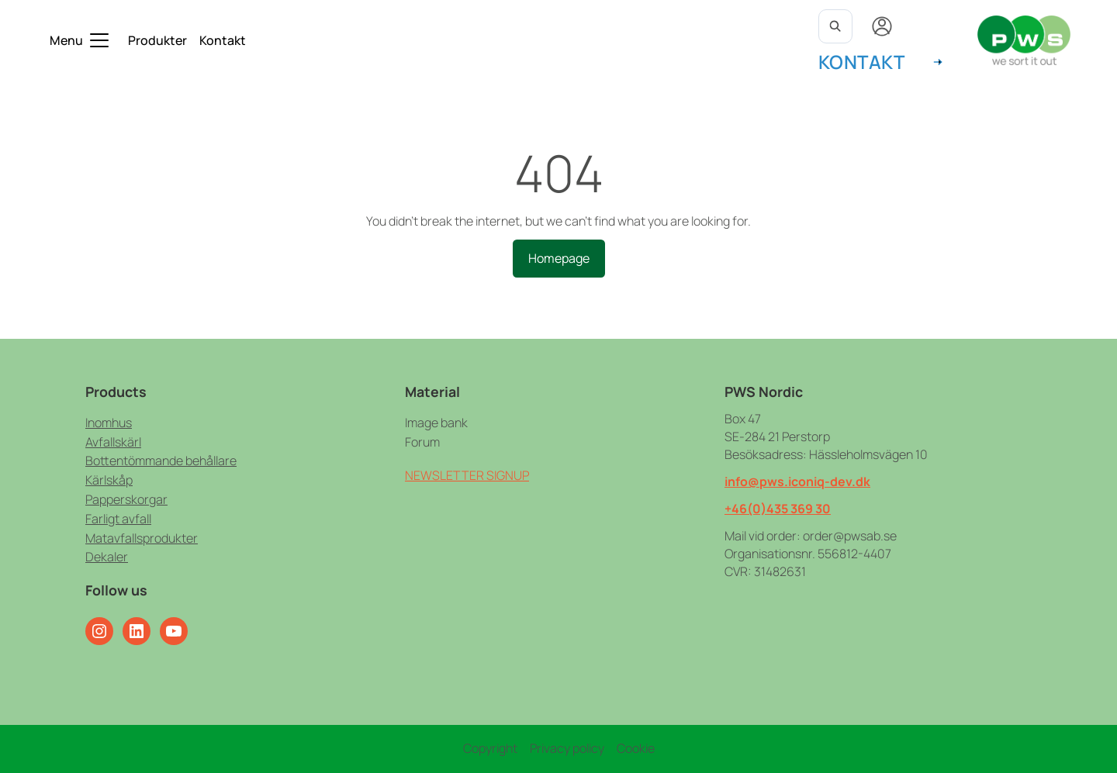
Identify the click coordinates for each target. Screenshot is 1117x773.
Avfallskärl (113, 441)
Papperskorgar (126, 499)
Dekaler (106, 556)
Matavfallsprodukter (141, 538)
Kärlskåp (109, 479)
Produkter (157, 40)
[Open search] (835, 26)
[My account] (882, 26)
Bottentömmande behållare (161, 460)
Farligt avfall (118, 518)
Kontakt (222, 40)
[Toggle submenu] (99, 40)
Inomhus (108, 422)
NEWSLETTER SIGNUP (467, 475)
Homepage (559, 258)
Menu (66, 40)
